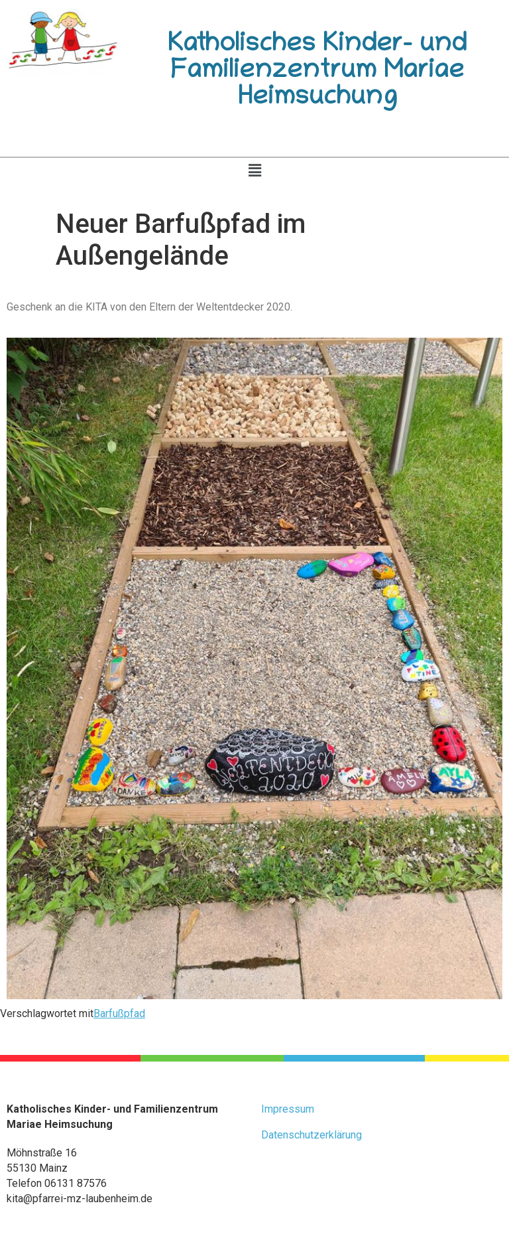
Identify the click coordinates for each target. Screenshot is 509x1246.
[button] (254, 170)
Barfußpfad (119, 1013)
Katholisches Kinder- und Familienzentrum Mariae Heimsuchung (317, 72)
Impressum (287, 1109)
